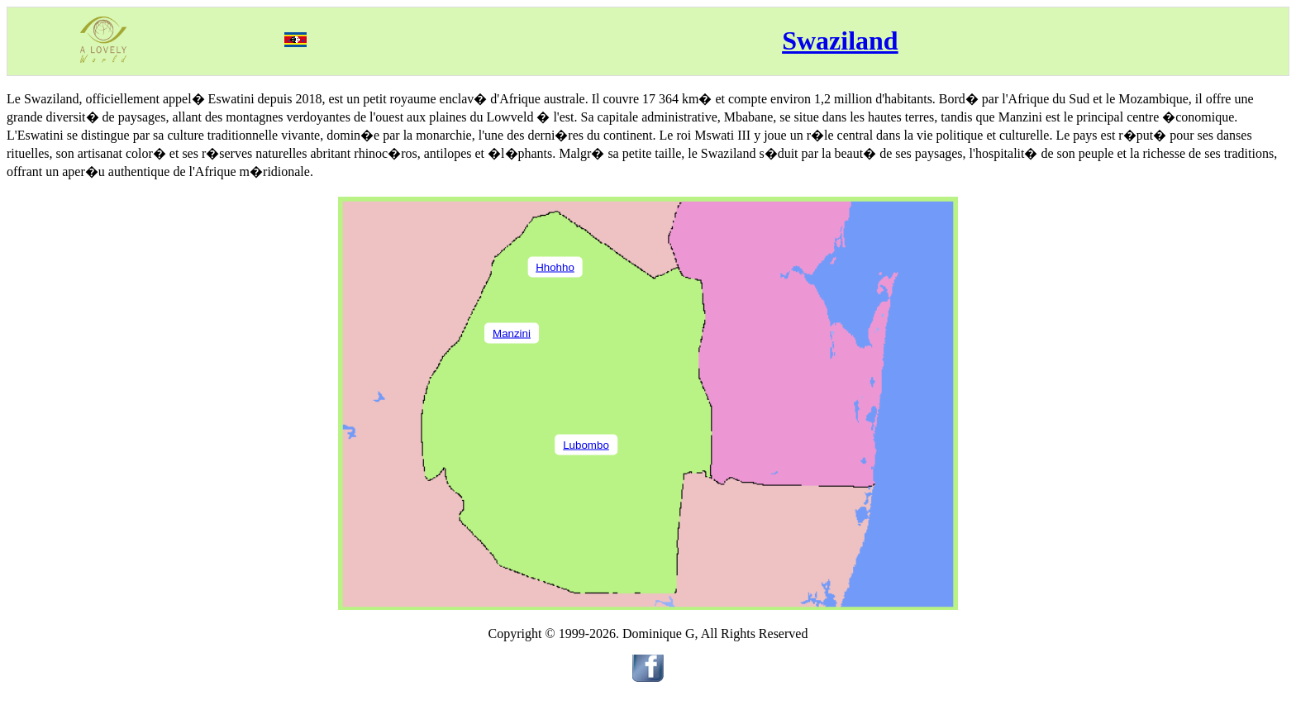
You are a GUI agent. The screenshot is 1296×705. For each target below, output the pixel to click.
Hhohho (555, 266)
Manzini (512, 332)
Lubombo (586, 444)
